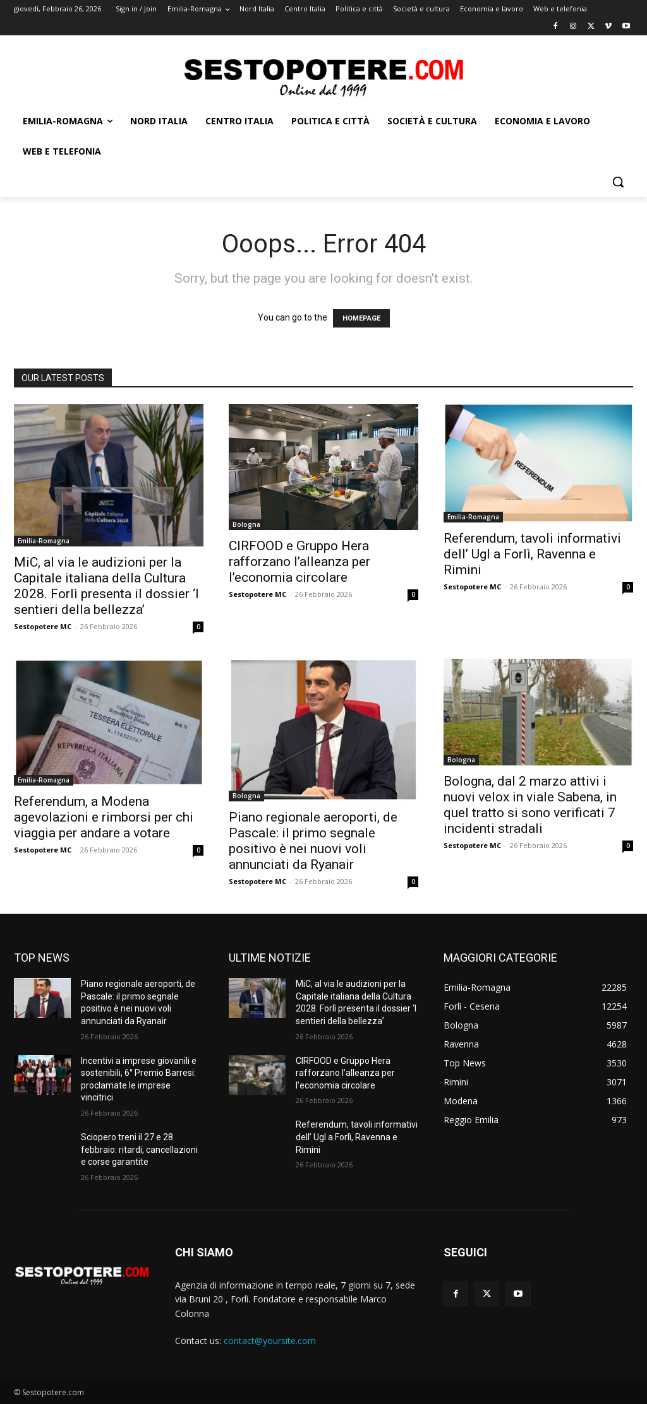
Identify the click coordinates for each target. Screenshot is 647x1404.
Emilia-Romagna (44, 540)
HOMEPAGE (361, 318)
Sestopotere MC (42, 626)
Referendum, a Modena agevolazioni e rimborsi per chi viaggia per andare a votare (103, 817)
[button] (618, 182)
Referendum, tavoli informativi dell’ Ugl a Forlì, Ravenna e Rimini (532, 554)
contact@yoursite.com (270, 1341)
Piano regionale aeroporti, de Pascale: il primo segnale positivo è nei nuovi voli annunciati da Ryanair (313, 841)
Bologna (246, 524)
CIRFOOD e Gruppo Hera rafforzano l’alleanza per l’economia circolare (299, 561)
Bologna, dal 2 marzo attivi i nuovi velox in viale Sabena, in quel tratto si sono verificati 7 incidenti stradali (530, 805)
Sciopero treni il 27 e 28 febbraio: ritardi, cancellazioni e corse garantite (139, 1149)
